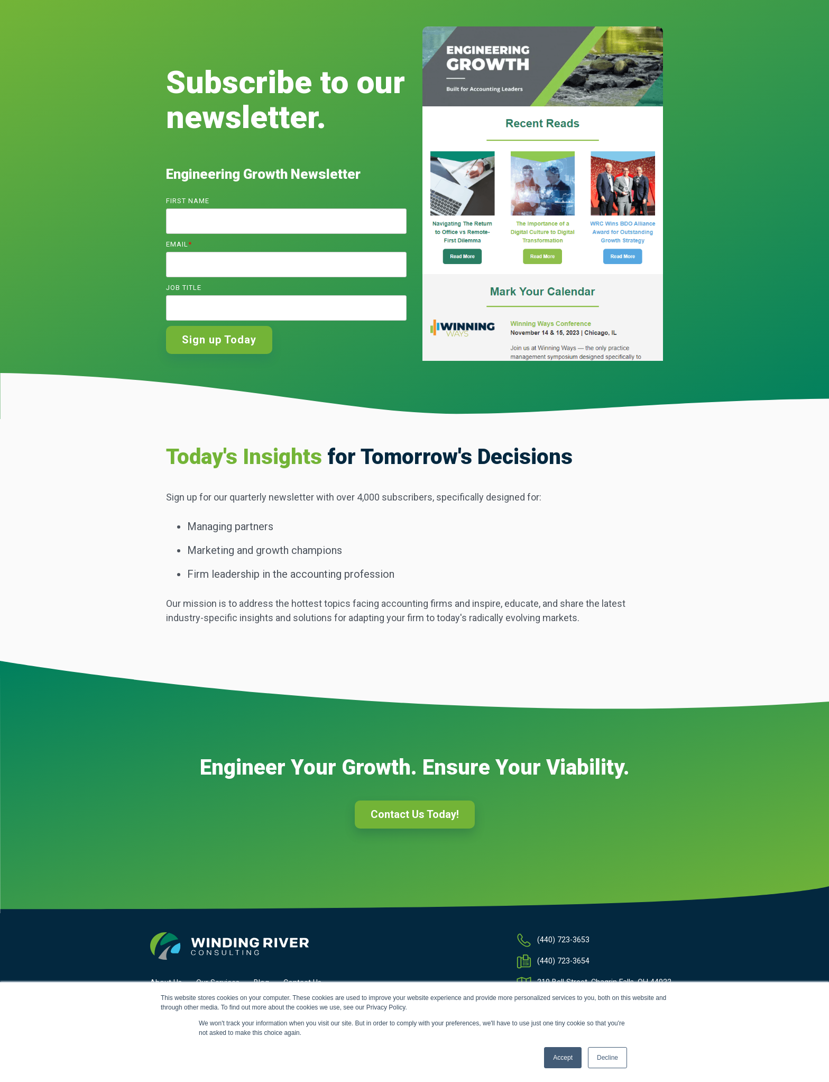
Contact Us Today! (415, 814)
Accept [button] (563, 1057)
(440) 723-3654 (563, 961)
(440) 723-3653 (563, 939)
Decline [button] (607, 1057)
